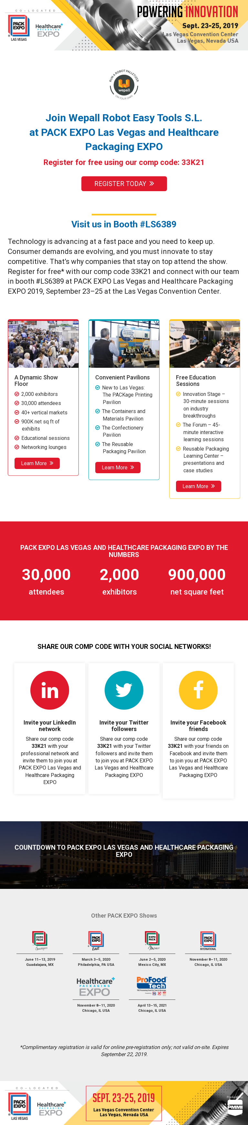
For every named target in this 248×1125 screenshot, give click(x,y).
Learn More (37, 463)
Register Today (124, 184)
